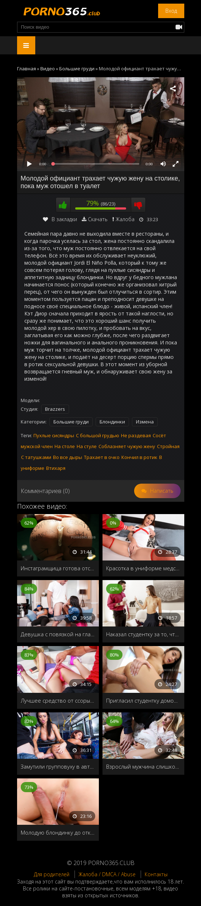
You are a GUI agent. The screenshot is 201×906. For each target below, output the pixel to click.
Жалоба (125, 219)
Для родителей (51, 874)
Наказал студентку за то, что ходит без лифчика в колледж (143, 634)
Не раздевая (136, 435)
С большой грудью (97, 435)
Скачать (98, 219)
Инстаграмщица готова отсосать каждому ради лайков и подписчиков (58, 568)
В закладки (60, 219)
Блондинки (112, 421)
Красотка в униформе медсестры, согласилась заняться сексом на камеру (143, 568)
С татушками (36, 457)
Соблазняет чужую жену (127, 446)
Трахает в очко (102, 457)
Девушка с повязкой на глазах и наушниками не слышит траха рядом (58, 634)
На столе (65, 446)
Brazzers (55, 409)
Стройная (168, 446)
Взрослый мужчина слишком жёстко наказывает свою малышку (143, 766)
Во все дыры (67, 457)
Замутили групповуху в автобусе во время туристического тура (58, 766)
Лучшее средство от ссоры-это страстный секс (58, 700)
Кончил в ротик (139, 457)
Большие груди (71, 421)
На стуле (87, 446)
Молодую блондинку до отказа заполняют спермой (58, 832)
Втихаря (55, 468)
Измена (145, 421)
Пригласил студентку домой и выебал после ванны (143, 700)
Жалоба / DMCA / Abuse (107, 874)
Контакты (156, 874)
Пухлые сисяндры (53, 435)
